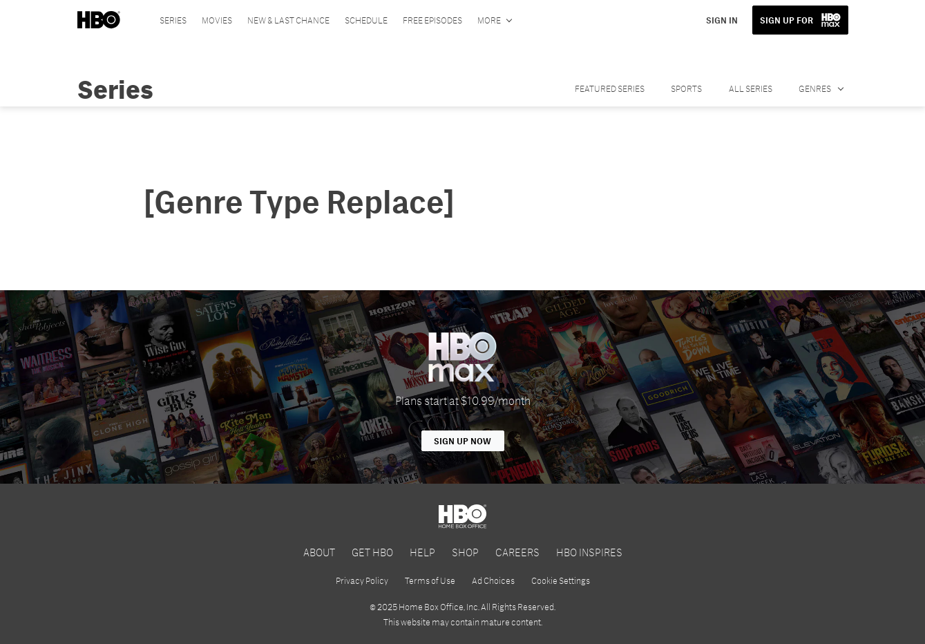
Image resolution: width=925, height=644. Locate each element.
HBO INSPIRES (589, 552)
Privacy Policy (362, 580)
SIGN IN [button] (722, 20)
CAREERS (517, 552)
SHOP (465, 552)
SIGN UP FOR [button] (786, 20)
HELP (422, 552)
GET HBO (372, 552)
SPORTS (686, 88)
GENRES (815, 88)
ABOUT (319, 552)
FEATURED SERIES (610, 88)
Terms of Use (430, 580)
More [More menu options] (489, 20)
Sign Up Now (462, 441)
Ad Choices (493, 580)
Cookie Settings (560, 580)
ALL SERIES (750, 88)
